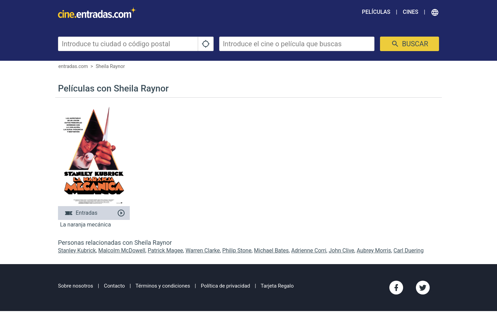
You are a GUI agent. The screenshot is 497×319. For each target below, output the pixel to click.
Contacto (114, 286)
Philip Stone (237, 250)
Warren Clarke (202, 250)
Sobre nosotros (75, 286)
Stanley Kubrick (77, 250)
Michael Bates (271, 250)
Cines (410, 12)
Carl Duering (408, 250)
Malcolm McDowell (121, 250)
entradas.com (73, 66)
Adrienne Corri (309, 250)
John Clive (341, 250)
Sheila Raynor (110, 66)
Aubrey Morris (374, 250)
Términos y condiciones (163, 286)
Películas (376, 12)
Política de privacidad (225, 286)
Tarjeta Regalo (277, 286)
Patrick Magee (165, 250)
